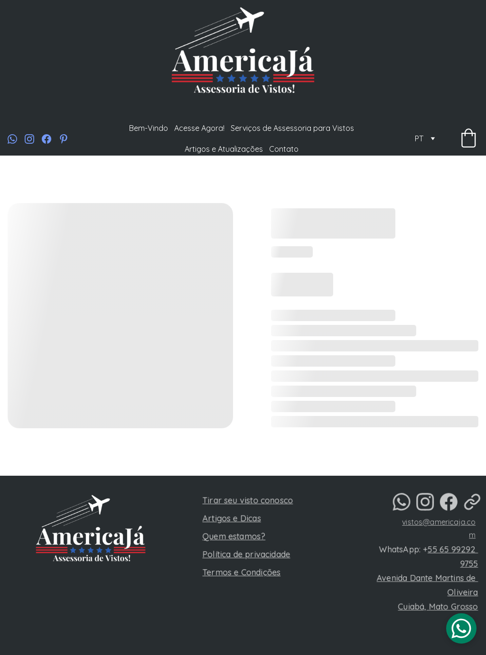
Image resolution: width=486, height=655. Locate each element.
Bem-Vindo (148, 128)
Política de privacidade (247, 554)
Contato (284, 149)
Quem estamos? (235, 537)
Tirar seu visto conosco (249, 502)
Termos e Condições (242, 571)
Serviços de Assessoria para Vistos (292, 128)
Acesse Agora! (199, 128)
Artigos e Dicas (233, 519)
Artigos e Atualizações (224, 149)
